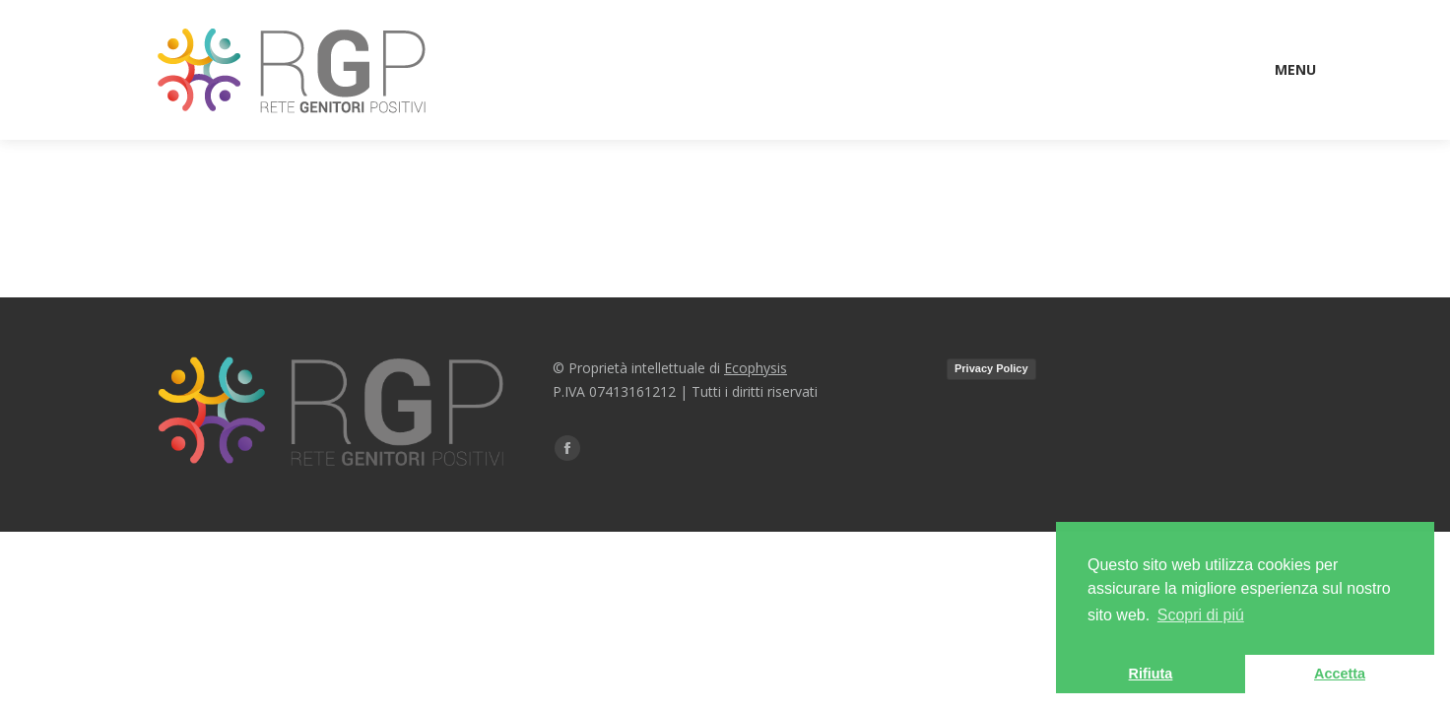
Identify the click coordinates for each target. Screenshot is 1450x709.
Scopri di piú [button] (1200, 615)
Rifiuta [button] (1151, 673)
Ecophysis (755, 367)
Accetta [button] (1339, 673)
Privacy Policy (991, 368)
